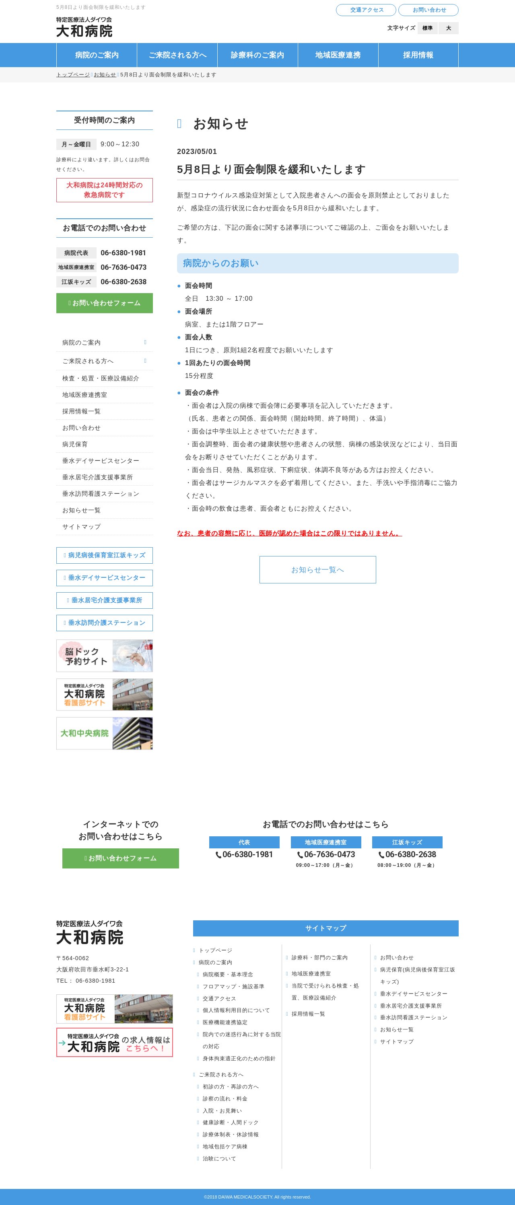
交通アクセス (367, 10)
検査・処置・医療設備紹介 (101, 378)
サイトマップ (81, 526)
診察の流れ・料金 (225, 1099)
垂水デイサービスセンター (101, 460)
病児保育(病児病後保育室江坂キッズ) (417, 976)
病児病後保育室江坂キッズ (107, 555)
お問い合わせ (430, 10)
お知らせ (105, 75)
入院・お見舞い (222, 1111)
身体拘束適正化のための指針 (239, 1058)
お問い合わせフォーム (106, 303)
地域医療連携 (338, 55)
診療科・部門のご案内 (320, 958)
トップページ (73, 75)
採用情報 (418, 55)
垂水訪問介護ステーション (107, 622)
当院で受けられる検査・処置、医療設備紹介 (325, 992)
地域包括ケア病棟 (225, 1146)
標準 (427, 28)
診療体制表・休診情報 (231, 1134)
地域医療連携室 (84, 394)
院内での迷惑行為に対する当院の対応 (242, 1040)
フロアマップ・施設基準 (234, 986)
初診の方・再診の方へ (231, 1087)
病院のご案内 (97, 55)
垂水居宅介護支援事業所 (97, 477)
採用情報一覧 (81, 411)
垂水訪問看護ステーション (101, 493)
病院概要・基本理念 (228, 974)
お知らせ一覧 (81, 510)
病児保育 (75, 444)
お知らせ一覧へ (318, 570)
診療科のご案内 (257, 55)
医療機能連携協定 (225, 1022)
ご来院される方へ (177, 55)
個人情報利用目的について (236, 1010)
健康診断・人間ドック (231, 1122)
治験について (220, 1159)
